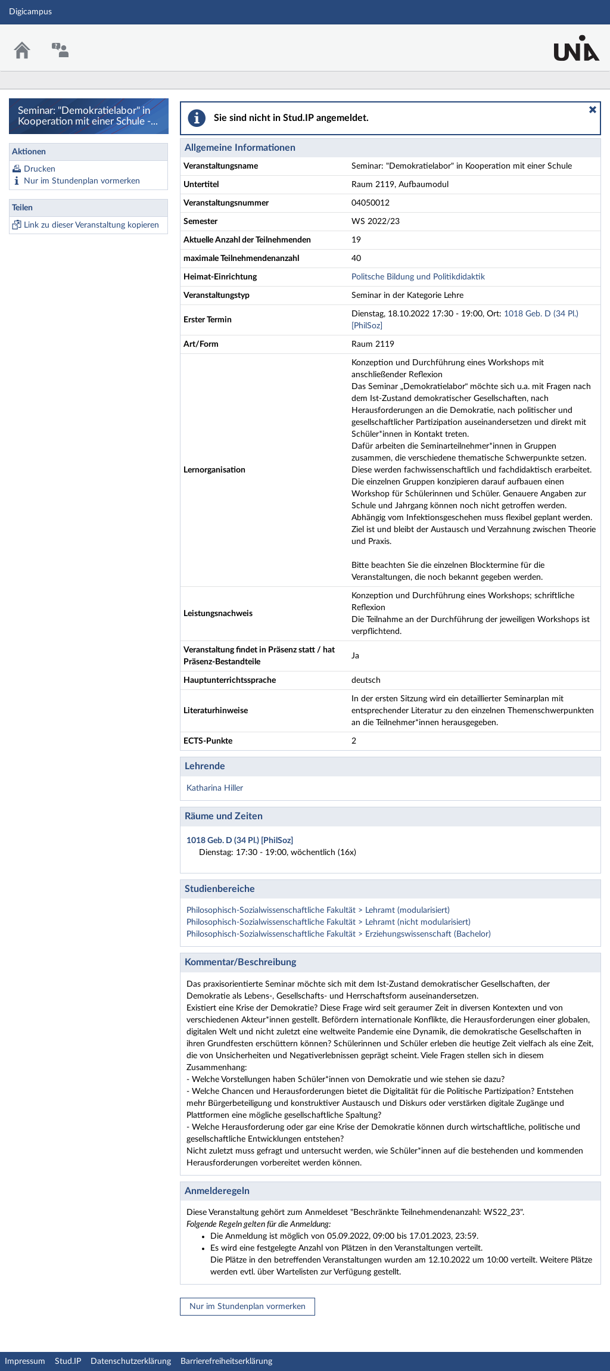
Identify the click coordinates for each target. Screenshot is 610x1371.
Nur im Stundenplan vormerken (82, 181)
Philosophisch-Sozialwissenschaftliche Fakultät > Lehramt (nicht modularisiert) (328, 922)
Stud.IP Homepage (564, 40)
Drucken (39, 169)
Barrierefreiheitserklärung (226, 1361)
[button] (592, 109)
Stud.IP (68, 1361)
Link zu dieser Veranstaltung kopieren (91, 225)
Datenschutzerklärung (131, 1361)
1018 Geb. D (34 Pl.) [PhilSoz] (239, 841)
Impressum (25, 1361)
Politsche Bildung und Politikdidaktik (418, 277)
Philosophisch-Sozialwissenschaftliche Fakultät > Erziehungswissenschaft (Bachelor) (338, 934)
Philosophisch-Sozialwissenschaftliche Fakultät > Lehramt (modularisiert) (318, 910)
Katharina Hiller (214, 788)
